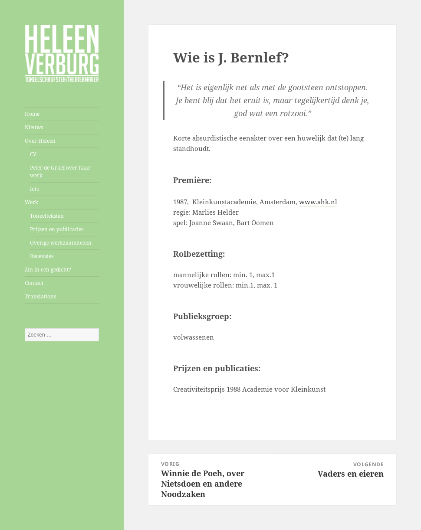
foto (34, 189)
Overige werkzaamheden (61, 242)
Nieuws (34, 127)
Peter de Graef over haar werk (60, 171)
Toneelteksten (47, 215)
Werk (31, 202)
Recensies (41, 256)
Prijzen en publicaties (56, 229)
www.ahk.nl (318, 201)
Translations (40, 296)
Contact (34, 283)
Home (32, 114)
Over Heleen (40, 140)
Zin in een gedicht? (48, 269)
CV (33, 154)
